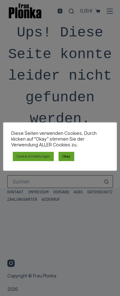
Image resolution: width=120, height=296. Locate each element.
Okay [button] (66, 156)
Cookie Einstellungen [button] (33, 156)
